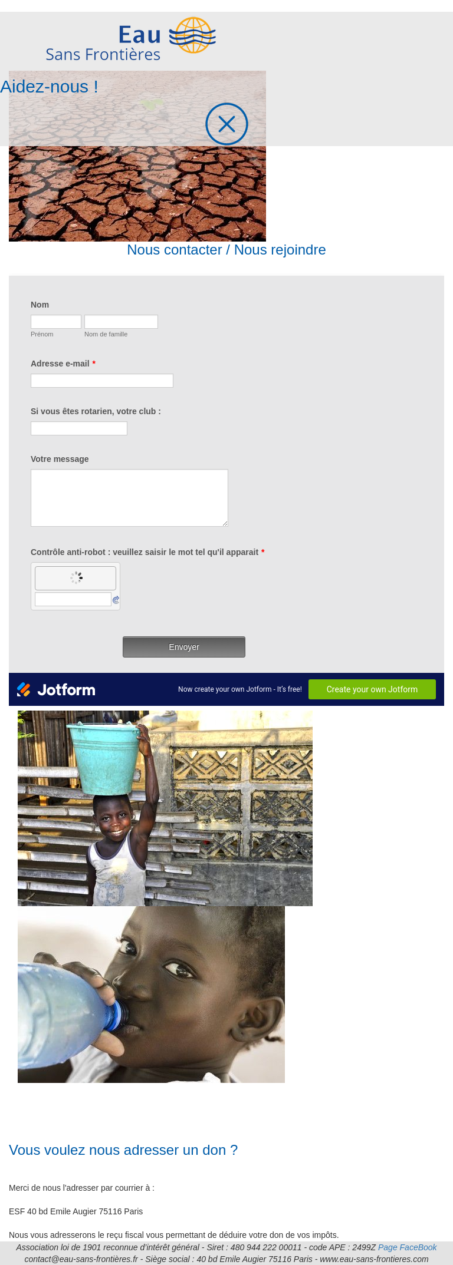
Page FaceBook (407, 1247)
